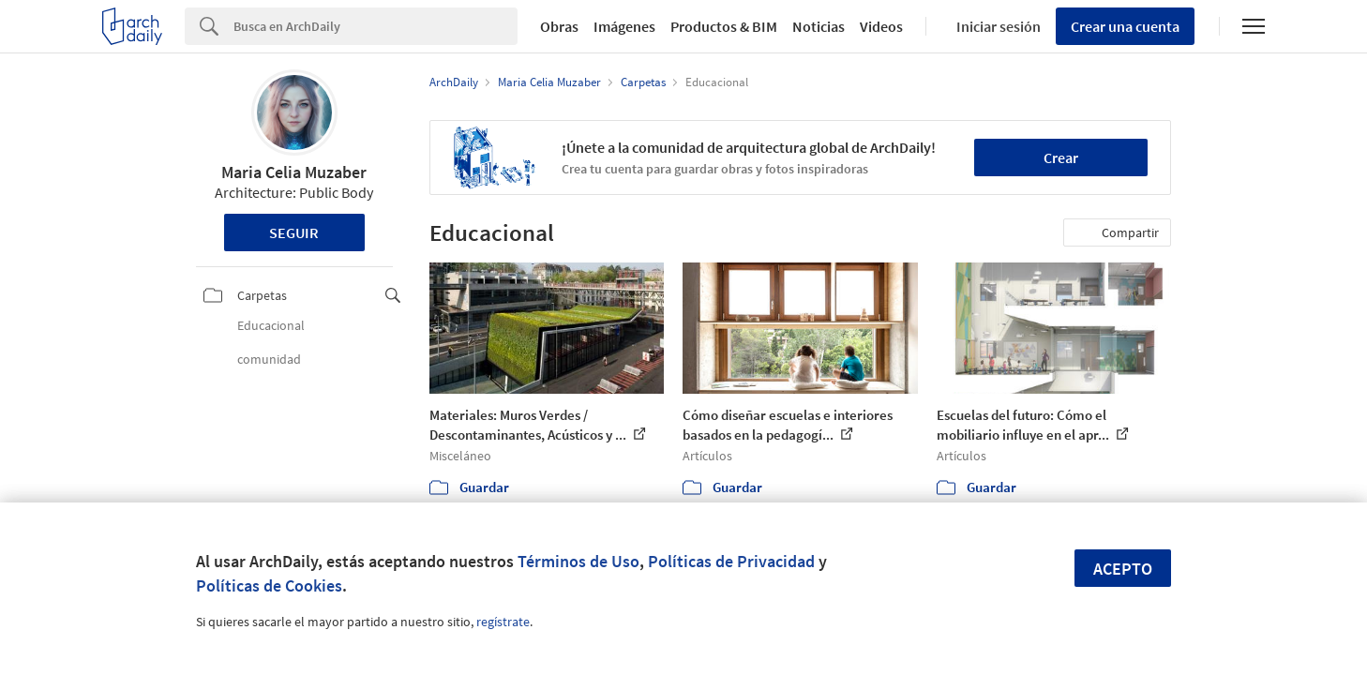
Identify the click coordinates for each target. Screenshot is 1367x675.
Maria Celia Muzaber (294, 172)
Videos (881, 26)
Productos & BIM (723, 26)
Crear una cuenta (1125, 26)
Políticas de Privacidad (731, 561)
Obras (559, 26)
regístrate (503, 621)
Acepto (1122, 568)
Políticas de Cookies (269, 585)
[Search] (375, 26)
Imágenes (624, 26)
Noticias (818, 26)
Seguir (294, 232)
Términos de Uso (578, 561)
